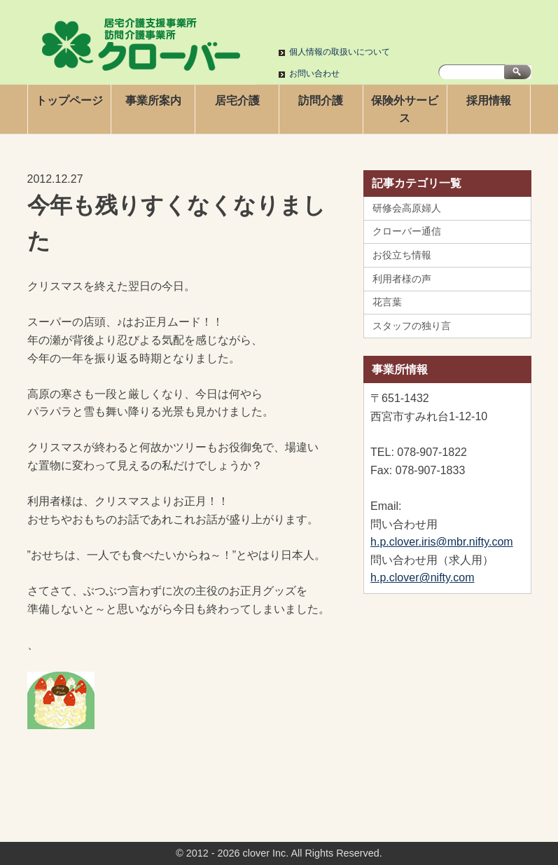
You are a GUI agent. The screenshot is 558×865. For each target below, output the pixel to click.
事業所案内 (153, 100)
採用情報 (488, 100)
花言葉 (387, 301)
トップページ (69, 100)
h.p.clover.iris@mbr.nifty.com (441, 542)
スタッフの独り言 (411, 325)
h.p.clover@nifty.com (422, 577)
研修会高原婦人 (406, 208)
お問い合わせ (314, 73)
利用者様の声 (401, 278)
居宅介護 (237, 100)
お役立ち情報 (401, 255)
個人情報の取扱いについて (339, 52)
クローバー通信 (406, 231)
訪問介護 (320, 100)
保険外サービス (404, 110)
